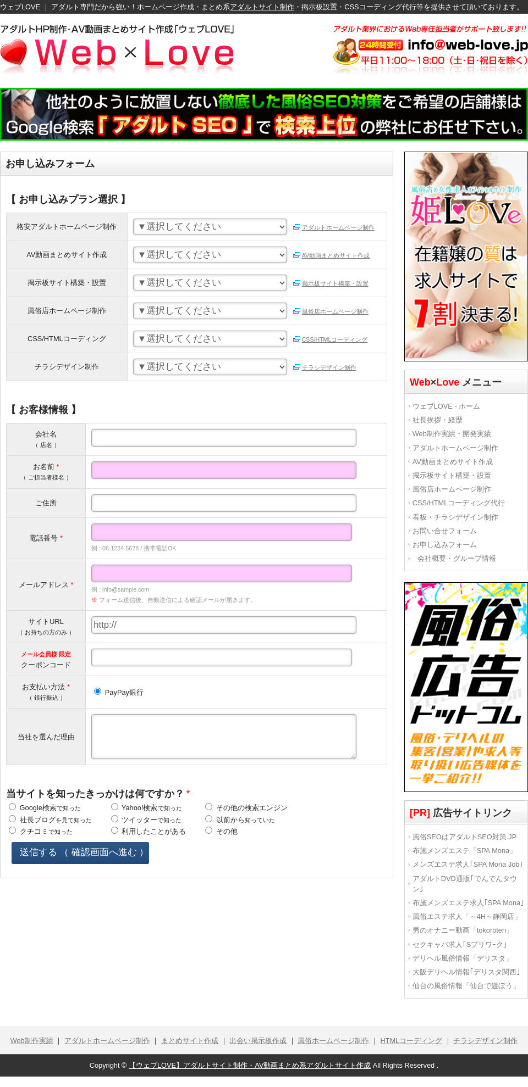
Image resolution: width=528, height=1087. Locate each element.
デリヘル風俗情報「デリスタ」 (463, 958)
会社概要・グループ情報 (456, 558)
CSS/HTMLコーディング (330, 339)
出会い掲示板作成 (258, 1040)
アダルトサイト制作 (262, 7)
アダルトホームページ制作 (334, 227)
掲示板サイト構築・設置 (331, 283)
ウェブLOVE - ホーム (447, 406)
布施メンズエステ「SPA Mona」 (465, 850)
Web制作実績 (31, 1040)
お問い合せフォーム (445, 531)
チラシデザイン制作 (324, 367)
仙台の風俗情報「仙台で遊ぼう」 (466, 986)
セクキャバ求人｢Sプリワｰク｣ (460, 944)
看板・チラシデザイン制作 (455, 517)
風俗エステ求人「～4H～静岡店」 (467, 916)
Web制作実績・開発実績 (452, 434)
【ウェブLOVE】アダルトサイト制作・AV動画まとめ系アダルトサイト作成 (250, 1065)
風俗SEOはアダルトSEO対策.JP (465, 837)
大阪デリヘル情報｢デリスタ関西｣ (466, 972)
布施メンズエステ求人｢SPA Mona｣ (469, 903)
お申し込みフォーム (445, 544)
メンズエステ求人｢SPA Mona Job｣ (468, 864)
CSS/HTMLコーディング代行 (459, 503)
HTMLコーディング (411, 1040)
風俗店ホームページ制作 (331, 311)
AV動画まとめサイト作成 (331, 255)
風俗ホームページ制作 (333, 1040)
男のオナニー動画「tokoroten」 (463, 930)
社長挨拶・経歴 (438, 420)
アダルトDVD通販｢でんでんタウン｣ (465, 883)
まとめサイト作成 (189, 1040)
